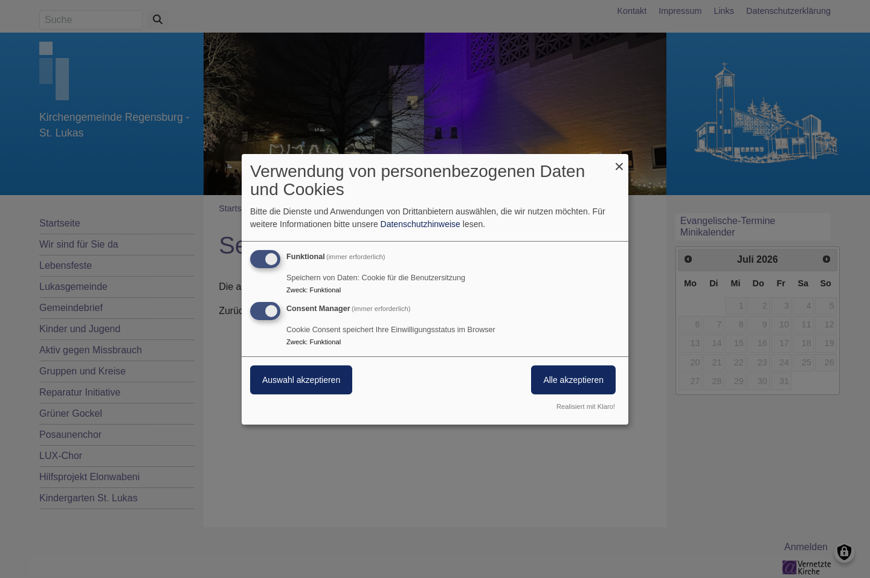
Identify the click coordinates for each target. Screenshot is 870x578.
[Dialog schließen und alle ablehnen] (619, 161)
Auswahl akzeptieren (301, 380)
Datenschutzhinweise (420, 224)
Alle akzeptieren (573, 380)
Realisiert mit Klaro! (585, 406)
